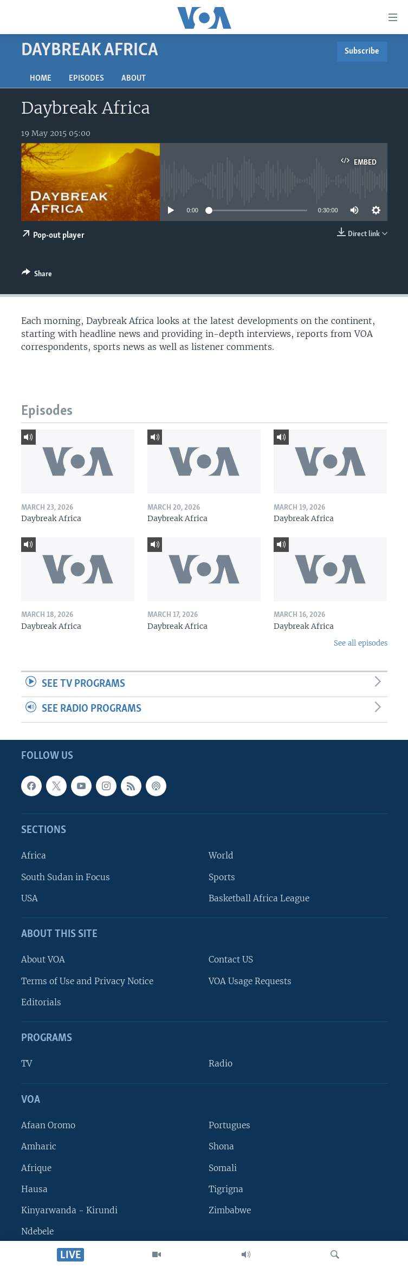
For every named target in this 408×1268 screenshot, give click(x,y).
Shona (221, 1146)
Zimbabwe (230, 1210)
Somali (223, 1167)
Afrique (36, 1167)
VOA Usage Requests (250, 981)
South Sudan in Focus (65, 877)
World (221, 855)
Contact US (231, 959)
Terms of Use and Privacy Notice (87, 981)
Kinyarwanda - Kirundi (69, 1210)
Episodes (86, 78)
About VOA (43, 959)
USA (29, 898)
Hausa (34, 1189)
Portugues (229, 1125)
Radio (220, 1063)
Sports (222, 877)
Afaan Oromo (48, 1125)
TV (26, 1063)
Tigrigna (226, 1189)
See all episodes (360, 643)
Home (40, 78)
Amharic (38, 1146)
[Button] (37, 275)
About (133, 78)
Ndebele (37, 1231)
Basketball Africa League (259, 898)
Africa (33, 855)
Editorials (41, 1002)
